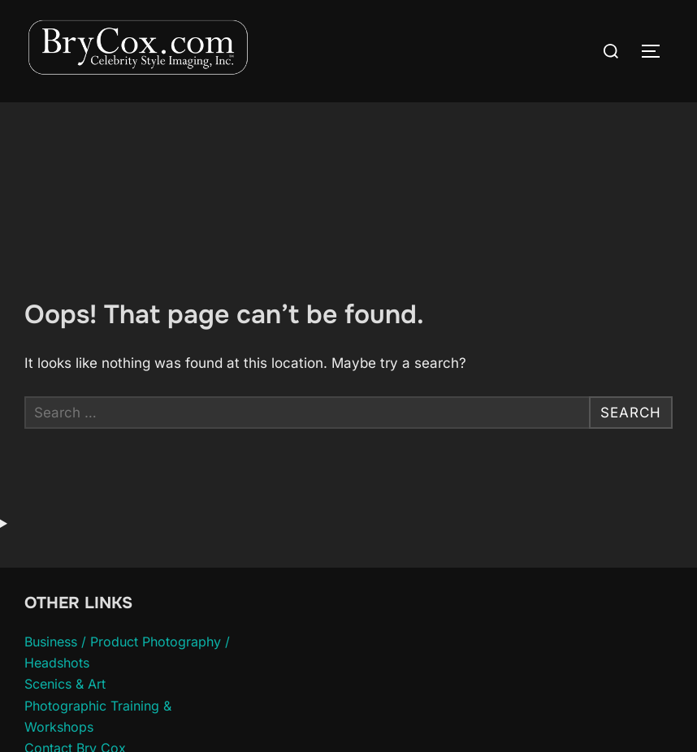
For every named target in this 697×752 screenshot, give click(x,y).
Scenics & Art (65, 684)
